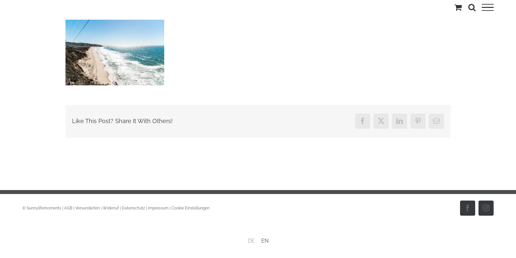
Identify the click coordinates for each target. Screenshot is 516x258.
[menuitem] (251, 241)
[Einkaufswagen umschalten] (458, 7)
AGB (68, 208)
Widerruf (111, 208)
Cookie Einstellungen (190, 208)
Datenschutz (133, 208)
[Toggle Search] (472, 7)
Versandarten (87, 208)
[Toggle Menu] (487, 7)
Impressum (158, 208)
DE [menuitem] (251, 241)
